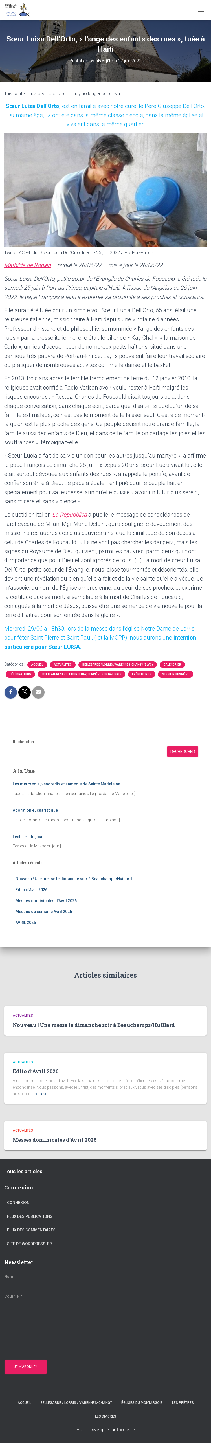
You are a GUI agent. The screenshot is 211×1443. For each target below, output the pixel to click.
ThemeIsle (125, 1429)
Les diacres (105, 1416)
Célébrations (20, 674)
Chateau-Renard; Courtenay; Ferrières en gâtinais (81, 674)
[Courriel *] (32, 1296)
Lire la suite (41, 1093)
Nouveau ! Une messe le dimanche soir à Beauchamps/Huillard (74, 879)
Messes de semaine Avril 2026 (44, 911)
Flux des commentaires (31, 1230)
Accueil (37, 664)
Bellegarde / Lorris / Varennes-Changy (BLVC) (117, 664)
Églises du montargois (142, 1403)
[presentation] (27, 1331)
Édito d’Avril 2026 (31, 890)
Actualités (63, 664)
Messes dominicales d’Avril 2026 (46, 901)
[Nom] (32, 1276)
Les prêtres (183, 1403)
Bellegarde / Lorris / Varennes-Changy (76, 1403)
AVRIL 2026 (26, 922)
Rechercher (23, 741)
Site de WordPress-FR (29, 1244)
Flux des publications (29, 1216)
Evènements (141, 674)
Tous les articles (23, 1171)
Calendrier (172, 664)
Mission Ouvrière (175, 674)
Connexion (18, 1202)
